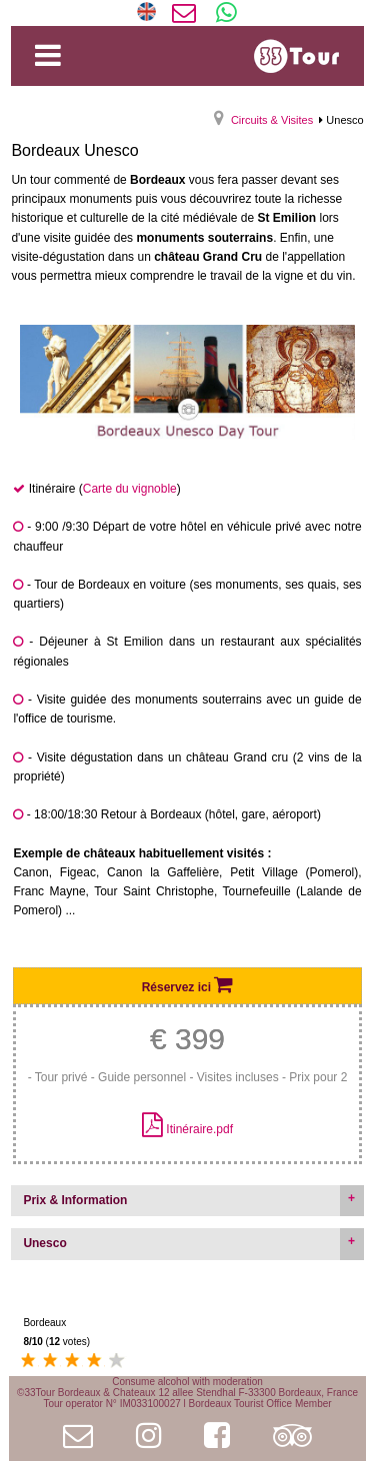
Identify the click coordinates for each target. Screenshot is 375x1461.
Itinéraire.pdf (199, 1129)
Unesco (44, 1243)
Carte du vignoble (130, 489)
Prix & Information (75, 1200)
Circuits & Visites (272, 120)
